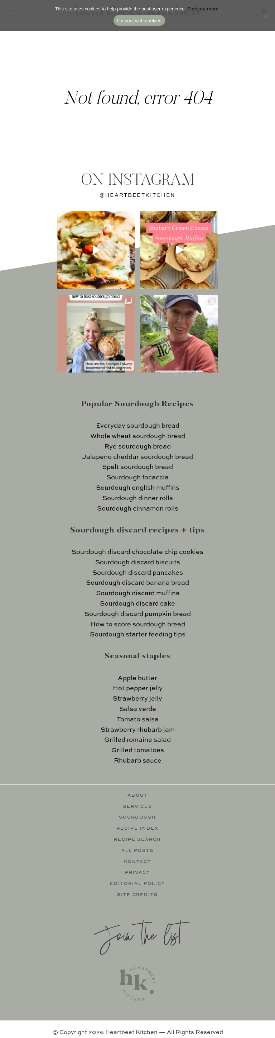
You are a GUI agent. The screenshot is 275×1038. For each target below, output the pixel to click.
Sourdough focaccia (137, 477)
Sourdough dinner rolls (137, 498)
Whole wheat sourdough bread (137, 436)
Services (138, 807)
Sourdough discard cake (137, 604)
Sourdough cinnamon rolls (137, 509)
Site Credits (137, 895)
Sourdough (137, 817)
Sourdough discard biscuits (137, 562)
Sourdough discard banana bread (137, 583)
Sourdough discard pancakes (137, 573)
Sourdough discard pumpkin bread (138, 614)
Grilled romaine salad (137, 740)
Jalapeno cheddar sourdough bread (137, 457)
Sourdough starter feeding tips (137, 634)
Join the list (137, 934)
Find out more (203, 9)
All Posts (137, 851)
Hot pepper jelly (138, 688)
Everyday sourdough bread (137, 426)
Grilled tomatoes (137, 750)
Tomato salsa (138, 719)
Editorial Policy (137, 884)
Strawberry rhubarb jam (138, 730)
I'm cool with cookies (139, 20)
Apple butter (137, 678)
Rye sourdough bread (137, 447)
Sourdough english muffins (137, 488)
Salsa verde (137, 709)
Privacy (137, 873)
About (137, 795)
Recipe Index (137, 828)
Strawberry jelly (137, 699)
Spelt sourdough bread (137, 467)
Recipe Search (137, 840)
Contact (137, 862)
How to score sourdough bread (137, 624)
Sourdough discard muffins (137, 593)
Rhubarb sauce (137, 761)
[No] (266, 15)
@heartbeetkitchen (137, 195)
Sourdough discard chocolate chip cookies (137, 552)
